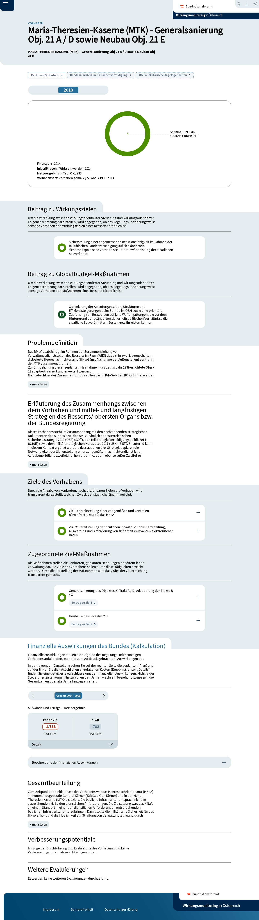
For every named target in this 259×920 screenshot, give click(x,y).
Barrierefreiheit (82, 907)
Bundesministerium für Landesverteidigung (100, 75)
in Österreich (211, 17)
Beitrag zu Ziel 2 (83, 624)
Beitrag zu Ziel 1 (83, 603)
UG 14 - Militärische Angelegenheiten (164, 75)
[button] (7, 5)
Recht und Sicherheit (46, 75)
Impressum (51, 907)
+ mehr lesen (38, 384)
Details (72, 744)
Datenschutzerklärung (121, 907)
